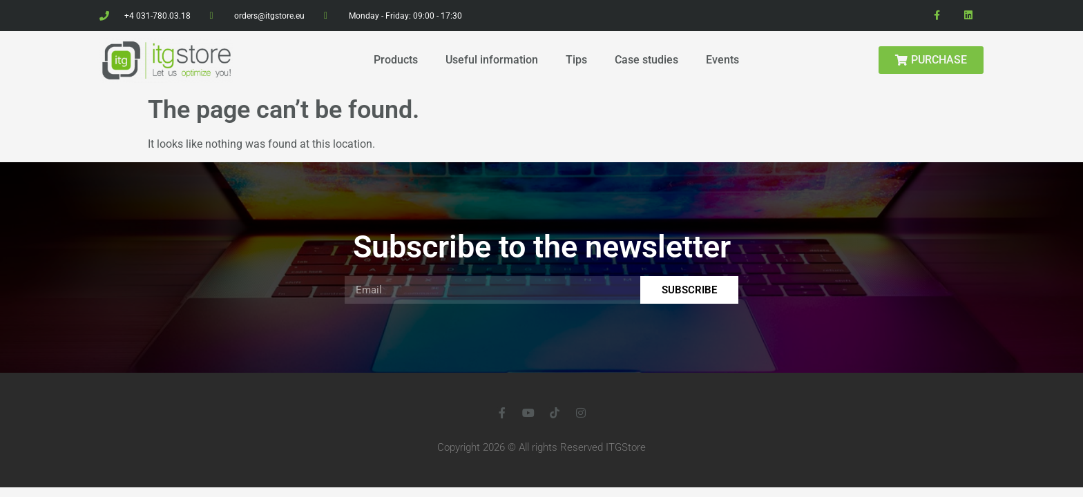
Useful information (491, 59)
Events (722, 59)
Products (396, 59)
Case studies (646, 59)
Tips (576, 59)
